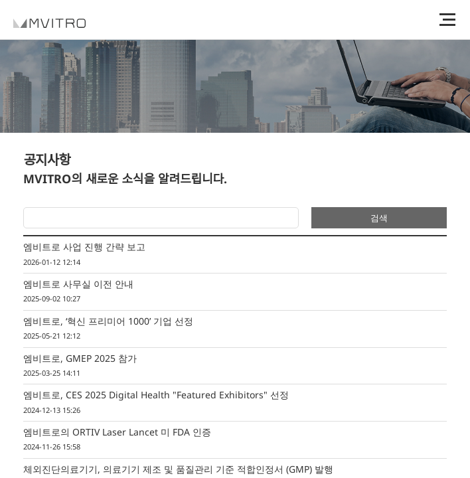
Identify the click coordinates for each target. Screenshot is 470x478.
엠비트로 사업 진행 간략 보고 (234, 255)
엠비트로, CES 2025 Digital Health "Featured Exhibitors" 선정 (234, 403)
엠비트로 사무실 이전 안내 (234, 292)
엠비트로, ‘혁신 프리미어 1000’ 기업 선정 (234, 329)
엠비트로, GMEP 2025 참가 (234, 366)
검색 (379, 218)
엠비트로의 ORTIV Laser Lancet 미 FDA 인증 (234, 440)
